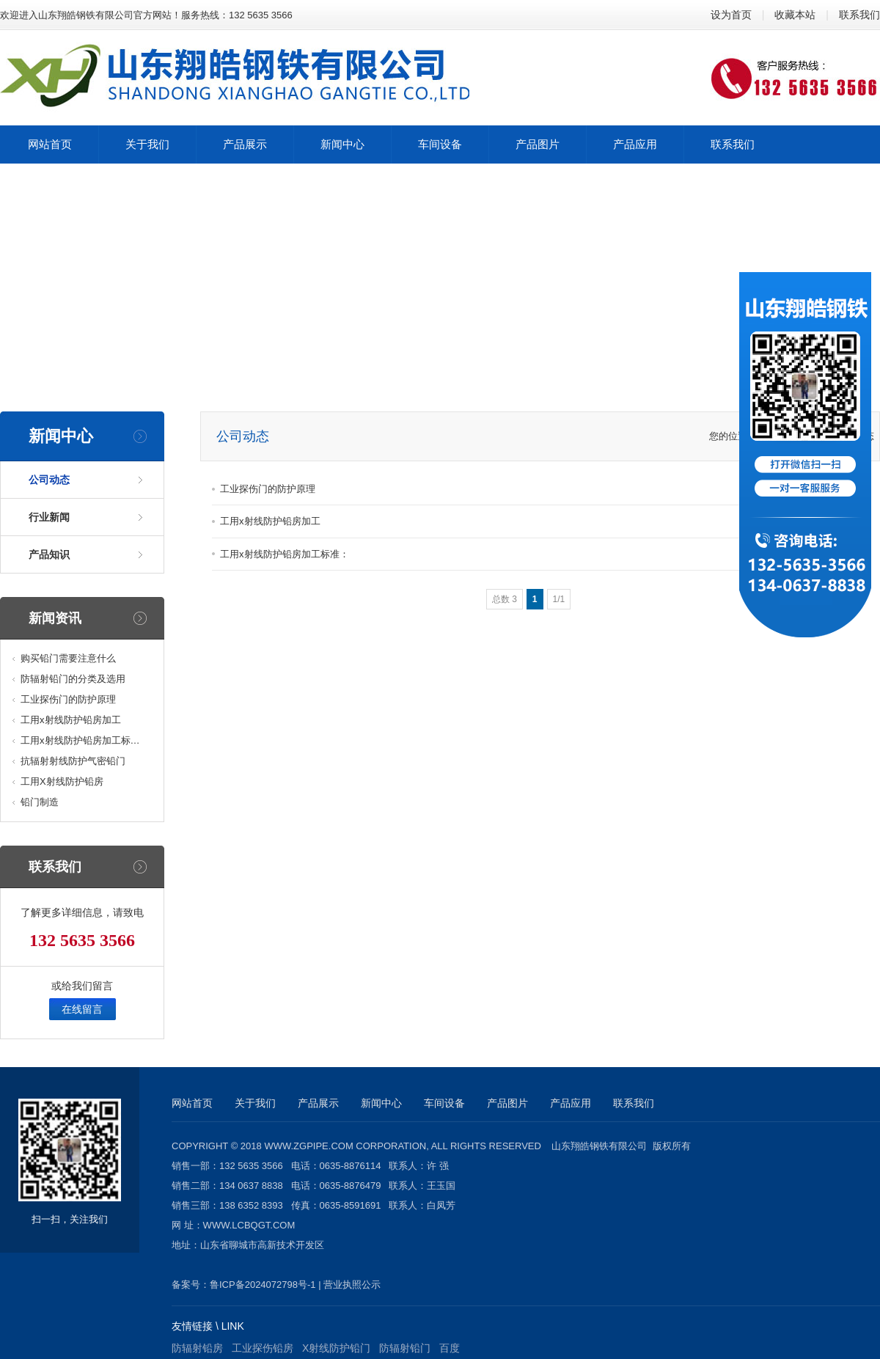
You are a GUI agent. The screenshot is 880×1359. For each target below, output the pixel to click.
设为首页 (731, 15)
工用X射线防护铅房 (62, 781)
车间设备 (444, 1103)
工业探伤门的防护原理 (68, 699)
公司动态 (49, 480)
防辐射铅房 (197, 1348)
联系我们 (859, 15)
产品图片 (507, 1103)
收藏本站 (794, 15)
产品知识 (49, 554)
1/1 (559, 599)
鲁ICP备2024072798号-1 (263, 1284)
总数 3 (504, 599)
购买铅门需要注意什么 (68, 658)
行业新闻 (49, 517)
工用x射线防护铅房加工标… (80, 740)
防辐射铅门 (404, 1348)
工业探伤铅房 (262, 1348)
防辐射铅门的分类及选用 (73, 678)
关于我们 (255, 1103)
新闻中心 (381, 1103)
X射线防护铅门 (336, 1348)
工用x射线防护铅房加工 (71, 719)
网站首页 (192, 1103)
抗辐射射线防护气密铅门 (73, 760)
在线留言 (82, 1009)
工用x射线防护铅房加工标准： (284, 554)
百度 (449, 1348)
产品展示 (318, 1103)
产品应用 (570, 1103)
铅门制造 (40, 801)
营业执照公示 (352, 1284)
